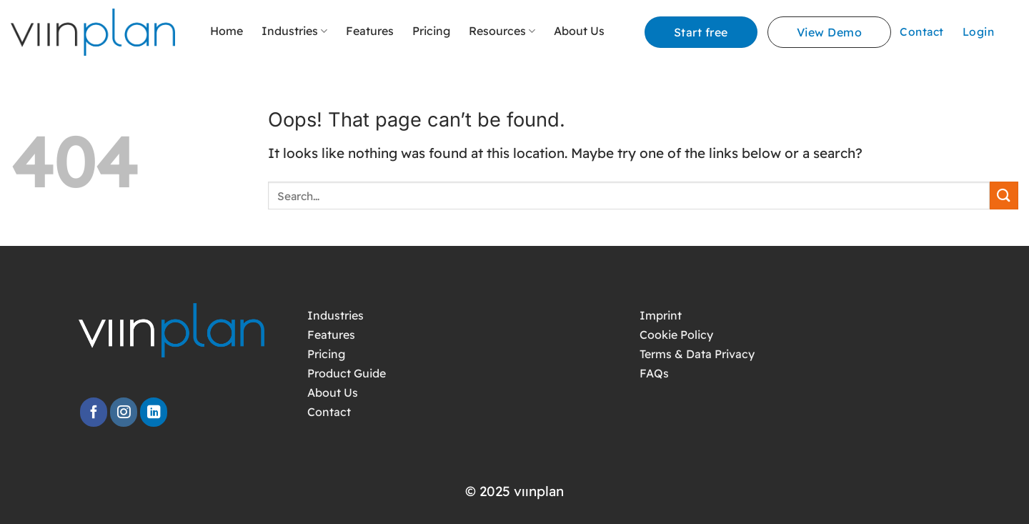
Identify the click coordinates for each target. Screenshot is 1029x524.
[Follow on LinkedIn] (153, 412)
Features (370, 31)
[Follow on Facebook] (93, 412)
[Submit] (1004, 195)
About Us (579, 31)
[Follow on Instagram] (123, 412)
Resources (502, 31)
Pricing (431, 31)
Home (226, 31)
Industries (294, 31)
